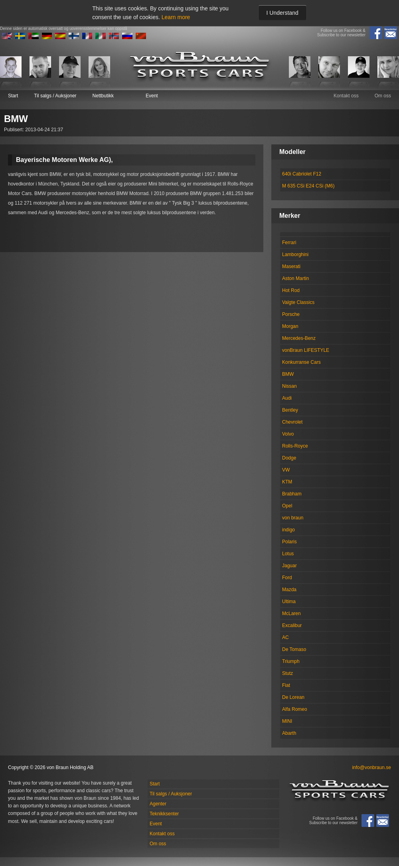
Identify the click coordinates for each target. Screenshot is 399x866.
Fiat (286, 685)
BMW (288, 374)
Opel (287, 506)
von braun (292, 518)
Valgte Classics (298, 302)
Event (152, 96)
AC (285, 637)
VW (286, 470)
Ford (287, 577)
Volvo (288, 434)
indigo (288, 530)
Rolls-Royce (295, 446)
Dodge (289, 458)
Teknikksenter (164, 814)
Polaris (289, 541)
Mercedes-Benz (299, 338)
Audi (287, 398)
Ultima (289, 601)
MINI (287, 721)
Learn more (176, 17)
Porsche (291, 314)
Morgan (290, 326)
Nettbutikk (103, 96)
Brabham (292, 494)
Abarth (289, 733)
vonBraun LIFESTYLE (305, 350)
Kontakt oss (346, 96)
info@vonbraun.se (371, 767)
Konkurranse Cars (301, 362)
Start (13, 96)
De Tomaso (294, 649)
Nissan (289, 386)
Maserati (291, 266)
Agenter (158, 804)
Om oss (383, 96)
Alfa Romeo (294, 709)
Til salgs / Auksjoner (55, 96)
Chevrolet (292, 422)
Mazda (289, 589)
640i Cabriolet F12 (301, 174)
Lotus (288, 553)
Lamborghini (295, 254)
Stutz (287, 673)
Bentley (290, 410)
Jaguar (289, 565)
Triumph (291, 661)
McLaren (291, 613)
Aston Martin (295, 278)
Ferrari (289, 242)
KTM (287, 482)
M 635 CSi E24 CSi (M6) (308, 186)
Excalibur (292, 625)
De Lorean (293, 697)
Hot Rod (291, 290)
